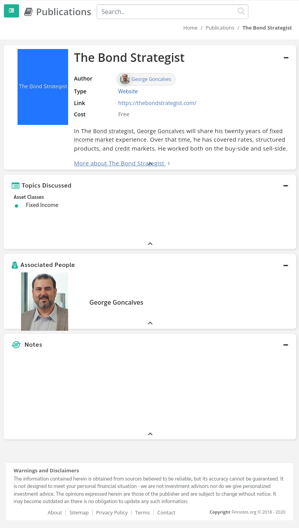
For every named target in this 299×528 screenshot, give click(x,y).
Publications (220, 27)
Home (190, 27)
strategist (121, 131)
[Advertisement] (246, 391)
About (55, 512)
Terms (142, 512)
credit (122, 148)
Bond (100, 131)
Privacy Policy (112, 512)
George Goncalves (161, 131)
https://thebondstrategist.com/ (157, 103)
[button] (150, 185)
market (104, 139)
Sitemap (79, 512)
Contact (166, 512)
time (184, 139)
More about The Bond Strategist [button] (119, 163)
